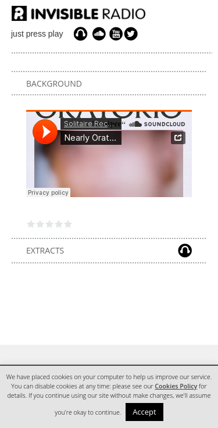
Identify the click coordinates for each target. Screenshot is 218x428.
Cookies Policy (176, 386)
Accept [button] (144, 411)
